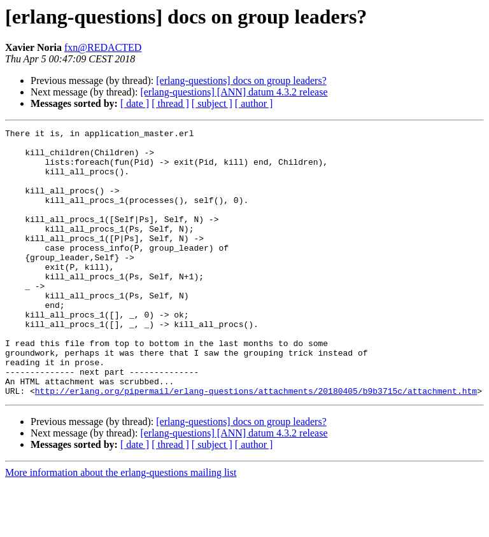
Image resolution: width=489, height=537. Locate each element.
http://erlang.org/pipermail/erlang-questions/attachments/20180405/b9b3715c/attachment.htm (256, 444)
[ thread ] (170, 103)
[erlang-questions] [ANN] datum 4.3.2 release (233, 92)
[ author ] (254, 103)
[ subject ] (212, 103)
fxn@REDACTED (102, 47)
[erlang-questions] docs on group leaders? (241, 80)
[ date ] (134, 103)
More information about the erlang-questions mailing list (120, 525)
